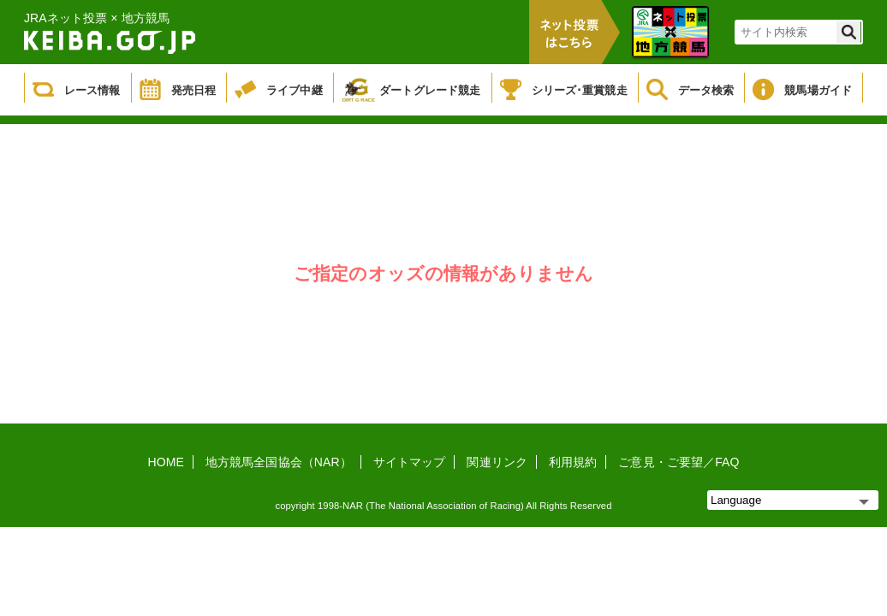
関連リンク (497, 462)
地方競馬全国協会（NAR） (278, 462)
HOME (166, 462)
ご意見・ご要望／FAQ (678, 462)
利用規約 (573, 462)
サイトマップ (409, 462)
